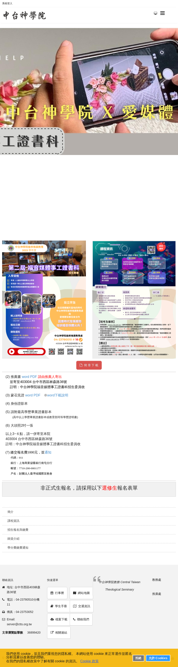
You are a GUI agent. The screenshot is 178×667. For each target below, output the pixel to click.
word (25, 377)
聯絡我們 (81, 619)
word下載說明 (57, 395)
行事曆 (57, 593)
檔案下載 (59, 619)
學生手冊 (59, 606)
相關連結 (59, 632)
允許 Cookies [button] (158, 658)
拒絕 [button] (138, 658)
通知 (48, 452)
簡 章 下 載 (89, 365)
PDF (33, 377)
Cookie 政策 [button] (89, 661)
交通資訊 (81, 606)
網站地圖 (81, 593)
